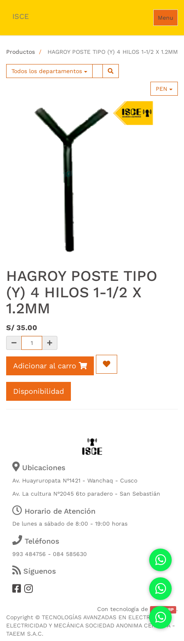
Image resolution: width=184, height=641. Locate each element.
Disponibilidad (38, 391)
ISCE (20, 16)
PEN (164, 88)
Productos (20, 51)
